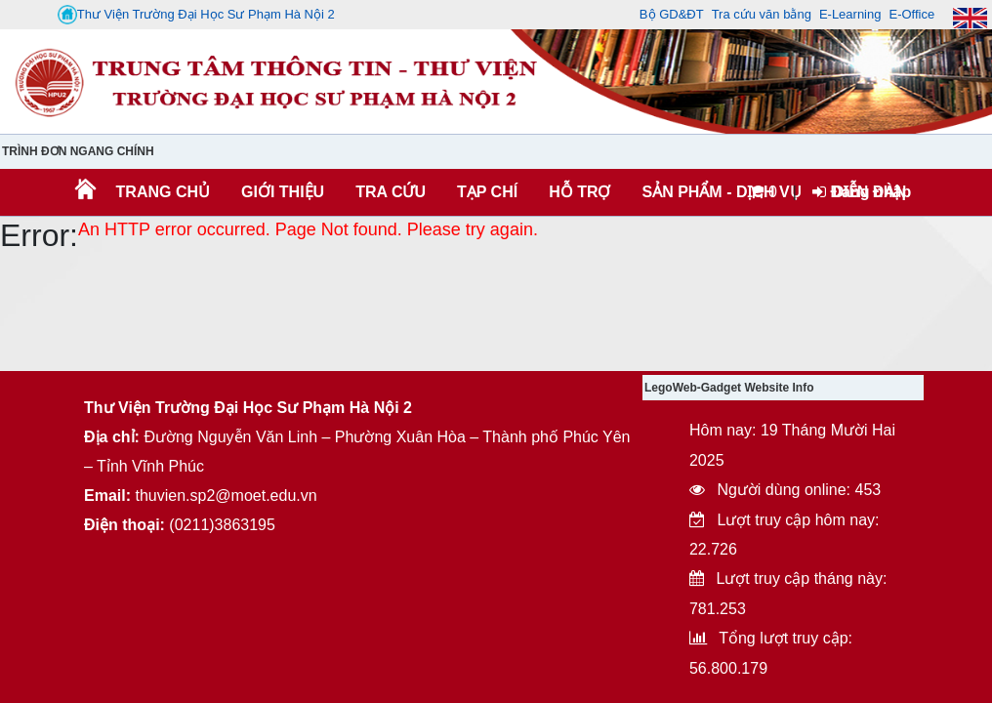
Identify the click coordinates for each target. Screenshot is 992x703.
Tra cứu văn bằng (761, 14)
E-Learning (850, 14)
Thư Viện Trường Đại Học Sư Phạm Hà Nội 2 (196, 14)
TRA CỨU (390, 192)
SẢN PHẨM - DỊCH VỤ (719, 192)
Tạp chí (487, 192)
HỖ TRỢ (579, 192)
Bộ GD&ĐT (672, 14)
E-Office (911, 14)
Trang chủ (163, 192)
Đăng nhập (861, 192)
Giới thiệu (282, 192)
